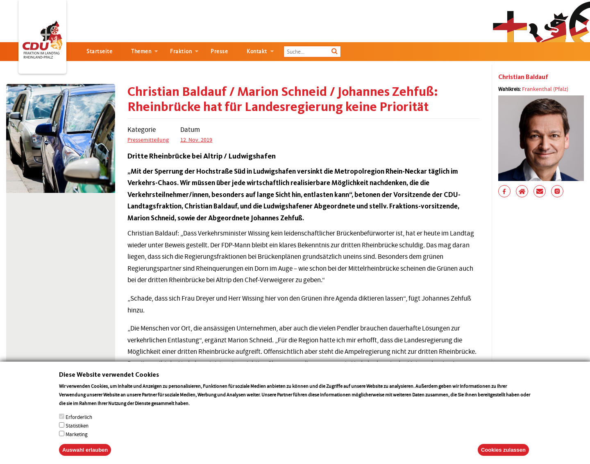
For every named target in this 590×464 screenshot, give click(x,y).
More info (201, 412)
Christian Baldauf (523, 77)
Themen (141, 51)
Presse (219, 51)
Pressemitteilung (148, 139)
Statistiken (77, 435)
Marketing (77, 443)
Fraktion (181, 51)
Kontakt (257, 51)
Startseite (99, 51)
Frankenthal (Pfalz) (545, 89)
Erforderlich (79, 426)
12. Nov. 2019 (196, 139)
